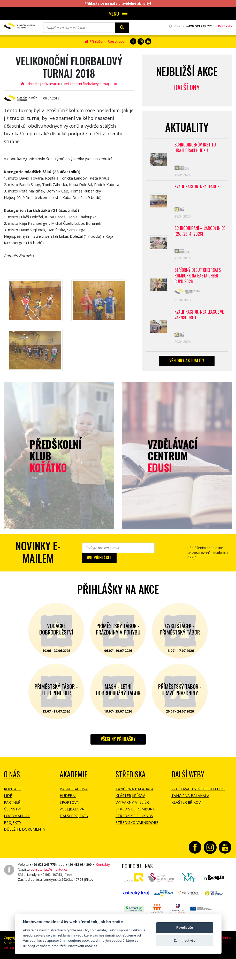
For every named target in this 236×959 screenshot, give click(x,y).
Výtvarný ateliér (132, 802)
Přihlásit (99, 557)
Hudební (68, 795)
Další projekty (74, 815)
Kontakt (12, 788)
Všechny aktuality (186, 360)
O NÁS (12, 774)
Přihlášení (95, 41)
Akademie (73, 774)
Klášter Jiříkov (130, 795)
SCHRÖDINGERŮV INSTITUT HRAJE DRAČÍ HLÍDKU (196, 147)
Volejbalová (72, 809)
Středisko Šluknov (134, 815)
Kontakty (225, 26)
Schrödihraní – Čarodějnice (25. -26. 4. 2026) (199, 231)
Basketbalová (74, 788)
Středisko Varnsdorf (137, 822)
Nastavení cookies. (83, 946)
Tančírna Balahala (135, 788)
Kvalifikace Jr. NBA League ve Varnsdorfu (199, 315)
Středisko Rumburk (135, 809)
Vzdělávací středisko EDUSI (198, 788)
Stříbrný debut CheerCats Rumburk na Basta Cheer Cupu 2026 (197, 275)
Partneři (12, 802)
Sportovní (70, 802)
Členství (12, 809)
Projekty (12, 822)
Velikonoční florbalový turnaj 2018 (90, 83)
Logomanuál (17, 815)
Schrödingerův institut (40, 83)
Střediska (131, 774)
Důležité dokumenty (24, 829)
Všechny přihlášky (118, 739)
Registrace (116, 41)
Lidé (8, 795)
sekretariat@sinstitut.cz (49, 869)
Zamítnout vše (184, 940)
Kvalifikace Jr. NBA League (196, 187)
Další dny (187, 87)
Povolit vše (184, 928)
